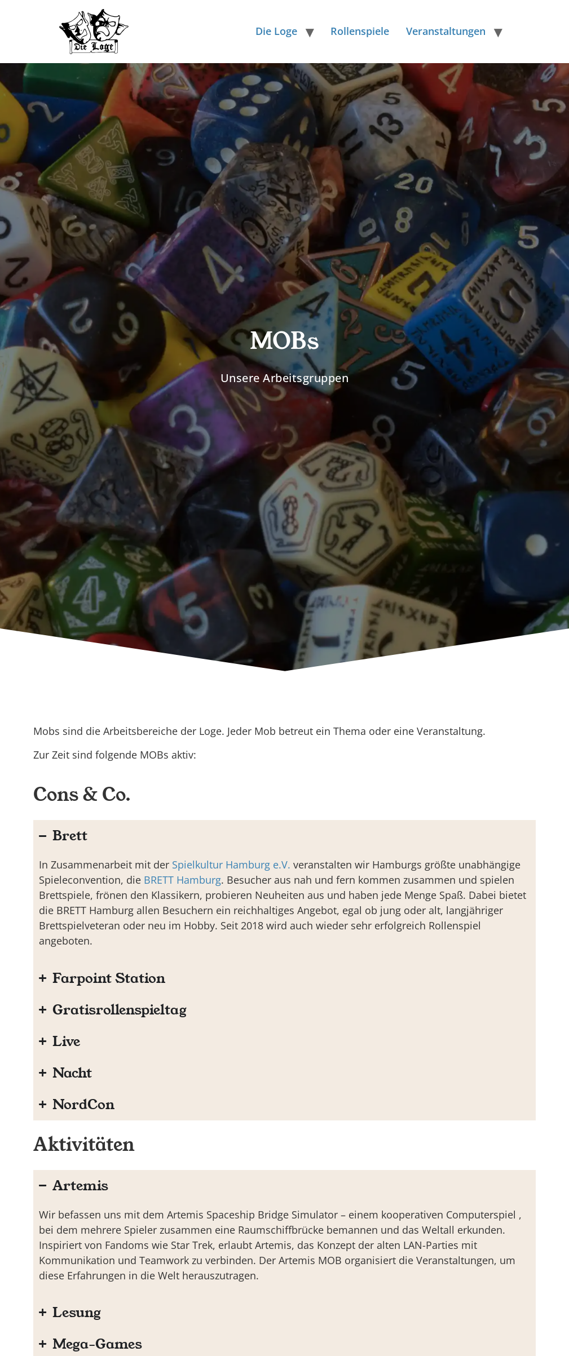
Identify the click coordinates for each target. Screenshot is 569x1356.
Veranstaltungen (446, 31)
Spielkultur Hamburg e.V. (231, 864)
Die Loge (276, 31)
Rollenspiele (359, 31)
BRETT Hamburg (182, 880)
